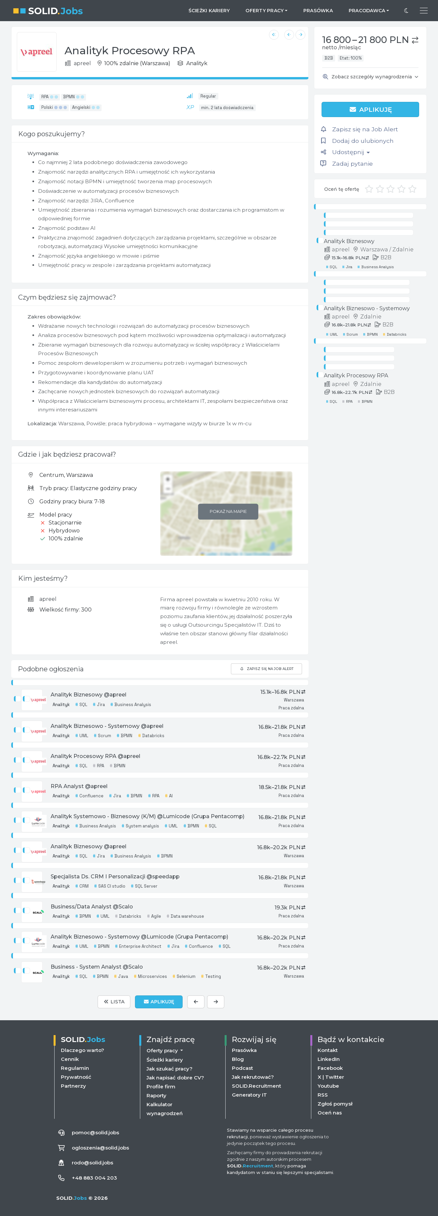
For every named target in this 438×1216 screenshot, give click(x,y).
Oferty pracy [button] (264, 11)
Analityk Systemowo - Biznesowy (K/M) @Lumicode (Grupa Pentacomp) (147, 816)
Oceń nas (330, 1113)
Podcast (242, 1068)
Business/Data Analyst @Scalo (92, 906)
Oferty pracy (163, 1050)
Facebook (330, 1068)
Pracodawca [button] (367, 11)
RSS (323, 1095)
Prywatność (76, 1077)
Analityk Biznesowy (349, 241)
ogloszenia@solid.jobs (100, 1148)
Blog (238, 1059)
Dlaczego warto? (82, 1050)
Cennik (70, 1059)
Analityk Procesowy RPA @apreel (95, 756)
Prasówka (318, 11)
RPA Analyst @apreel (79, 786)
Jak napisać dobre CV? (175, 1077)
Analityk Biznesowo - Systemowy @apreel (107, 726)
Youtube (328, 1086)
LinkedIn (329, 1059)
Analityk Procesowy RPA (356, 375)
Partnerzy (73, 1086)
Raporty (156, 1095)
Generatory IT (249, 1095)
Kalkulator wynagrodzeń (165, 1108)
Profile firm (161, 1086)
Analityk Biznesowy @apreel (88, 695)
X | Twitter (331, 1077)
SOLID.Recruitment (256, 1086)
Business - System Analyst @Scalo (97, 967)
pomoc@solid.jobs (95, 1132)
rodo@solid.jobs (92, 1162)
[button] (415, 40)
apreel (48, 599)
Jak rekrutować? (253, 1077)
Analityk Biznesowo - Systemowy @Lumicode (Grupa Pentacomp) (139, 937)
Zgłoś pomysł (335, 1104)
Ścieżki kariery (209, 11)
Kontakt (328, 1050)
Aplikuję (370, 109)
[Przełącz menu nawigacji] (424, 10)
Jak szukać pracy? (170, 1069)
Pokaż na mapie (228, 511)
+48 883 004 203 (94, 1178)
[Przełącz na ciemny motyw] (406, 10)
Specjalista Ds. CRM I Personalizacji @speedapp (115, 876)
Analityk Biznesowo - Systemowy (367, 308)
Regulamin (75, 1068)
